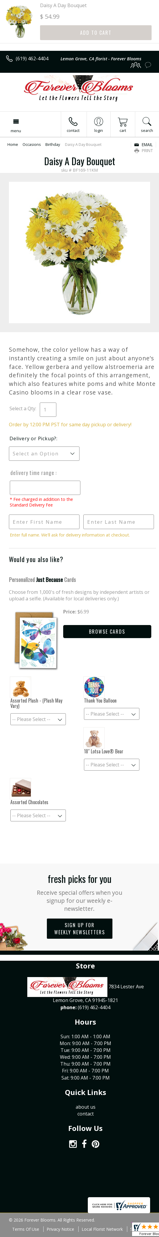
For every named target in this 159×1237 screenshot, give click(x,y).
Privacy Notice (60, 1229)
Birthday (52, 144)
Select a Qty (22, 408)
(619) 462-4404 (32, 58)
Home (12, 144)
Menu (16, 130)
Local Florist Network (102, 1229)
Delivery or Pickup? (32, 438)
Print (143, 150)
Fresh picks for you (79, 892)
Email (143, 144)
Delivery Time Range (32, 473)
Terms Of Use (25, 1229)
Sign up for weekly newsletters (79, 929)
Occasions (32, 144)
